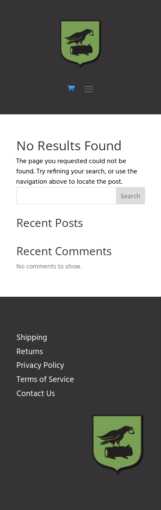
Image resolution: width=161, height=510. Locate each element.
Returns (29, 352)
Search (130, 196)
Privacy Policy (40, 365)
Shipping (31, 337)
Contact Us (35, 394)
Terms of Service (45, 379)
